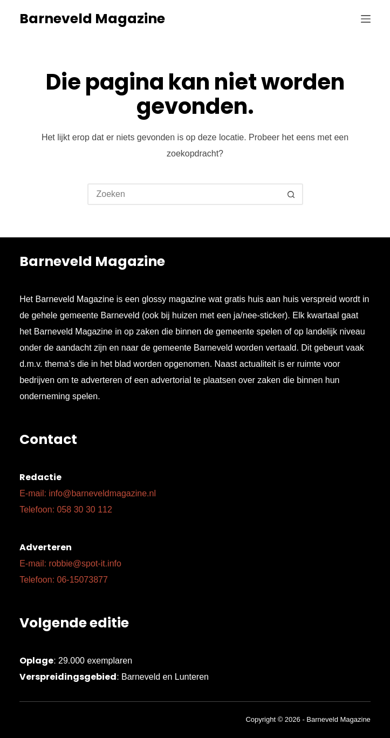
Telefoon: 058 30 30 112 (65, 509)
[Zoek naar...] (184, 194)
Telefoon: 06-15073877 (63, 579)
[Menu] (366, 19)
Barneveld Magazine (92, 18)
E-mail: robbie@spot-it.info (70, 563)
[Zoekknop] (291, 194)
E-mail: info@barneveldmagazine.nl (87, 493)
